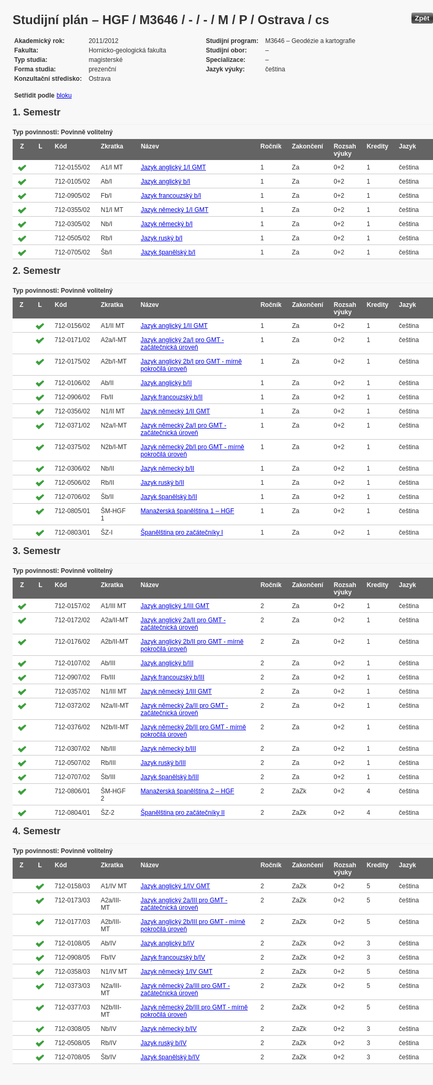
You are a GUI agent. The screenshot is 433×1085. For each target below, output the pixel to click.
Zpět (422, 18)
